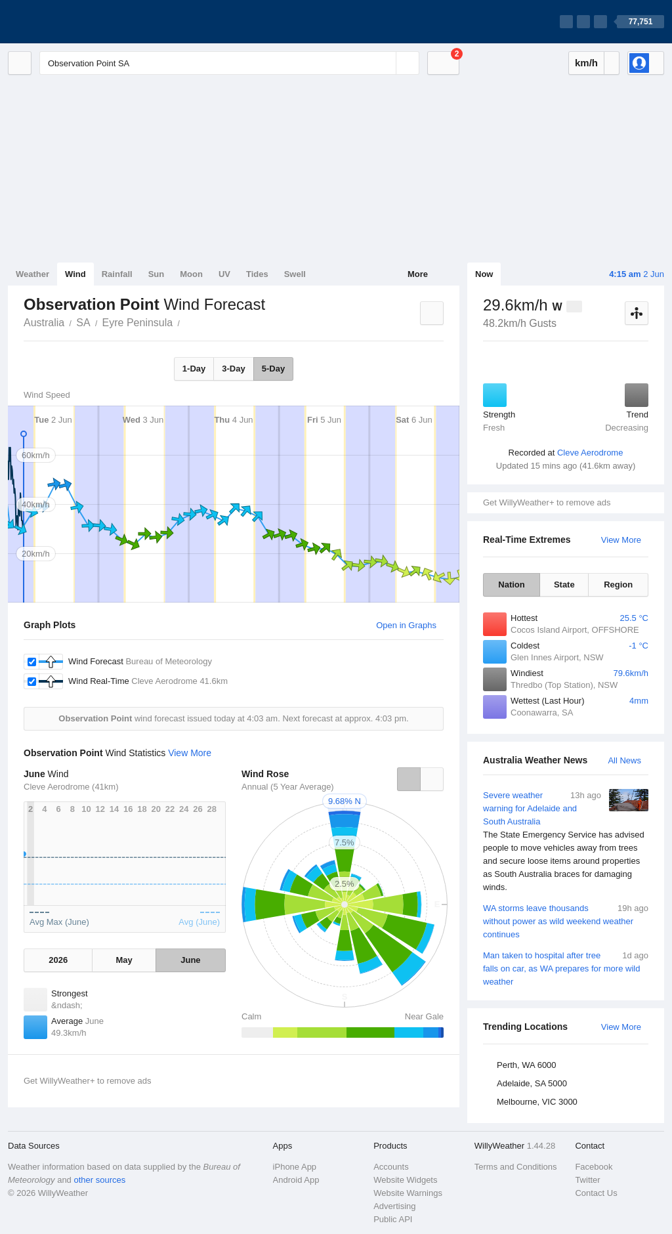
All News (624, 760)
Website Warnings (407, 1193)
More (418, 274)
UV (224, 274)
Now (484, 274)
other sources (99, 1180)
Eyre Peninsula (137, 322)
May (124, 960)
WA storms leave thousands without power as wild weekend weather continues (565, 920)
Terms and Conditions (515, 1167)
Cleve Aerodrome (590, 452)
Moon (191, 274)
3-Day (233, 368)
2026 (58, 960)
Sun (156, 274)
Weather (32, 274)
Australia (44, 322)
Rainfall (117, 274)
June (190, 960)
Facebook (593, 1167)
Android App (296, 1180)
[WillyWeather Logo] (69, 21)
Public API (392, 1219)
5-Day (273, 368)
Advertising (394, 1206)
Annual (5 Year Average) (288, 787)
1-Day (193, 368)
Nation (511, 584)
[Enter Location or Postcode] (229, 63)
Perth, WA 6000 (526, 1065)
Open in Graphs (406, 625)
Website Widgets (405, 1180)
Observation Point (187, 321)
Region (618, 584)
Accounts (390, 1167)
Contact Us (596, 1193)
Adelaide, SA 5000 (532, 1083)
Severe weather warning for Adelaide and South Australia (565, 841)
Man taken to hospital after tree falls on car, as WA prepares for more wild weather (565, 968)
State (564, 584)
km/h (586, 62)
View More (621, 540)
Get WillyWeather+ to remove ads (546, 502)
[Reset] (384, 63)
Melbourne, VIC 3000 (537, 1102)
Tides (257, 274)
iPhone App (295, 1167)
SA (83, 322)
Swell (295, 274)
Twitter (587, 1180)
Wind (75, 274)
